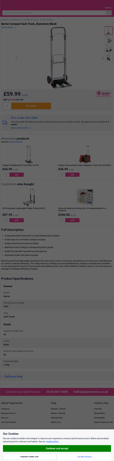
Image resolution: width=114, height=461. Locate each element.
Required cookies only (29, 457)
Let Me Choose (84, 457)
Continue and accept (57, 448)
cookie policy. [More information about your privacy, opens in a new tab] (52, 441)
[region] (57, 445)
